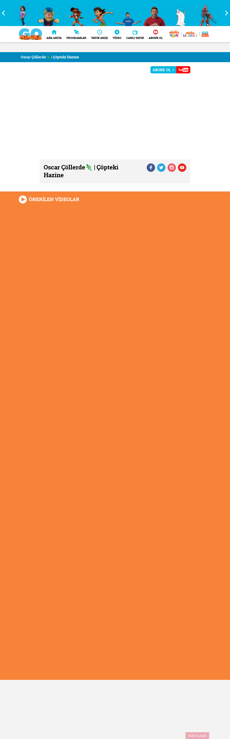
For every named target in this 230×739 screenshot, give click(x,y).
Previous (5, 13)
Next (225, 13)
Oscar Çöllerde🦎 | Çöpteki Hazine (50, 57)
